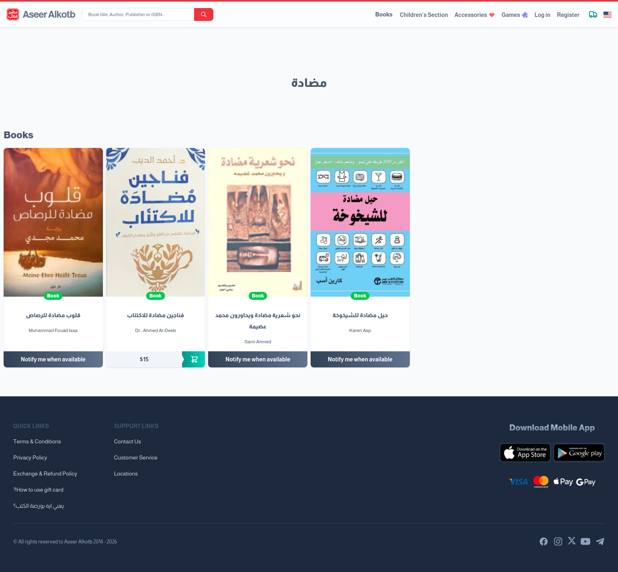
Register (568, 15)
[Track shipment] (593, 14)
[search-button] (203, 14)
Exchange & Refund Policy (45, 473)
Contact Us (127, 441)
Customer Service (136, 457)
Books (384, 14)
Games (514, 15)
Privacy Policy (30, 457)
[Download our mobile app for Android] (579, 452)
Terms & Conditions (37, 441)
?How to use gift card (38, 489)
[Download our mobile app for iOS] (525, 452)
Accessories (474, 15)
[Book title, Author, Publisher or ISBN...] (139, 14)
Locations (126, 473)
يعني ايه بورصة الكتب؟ (38, 505)
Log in (542, 15)
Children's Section (424, 15)
